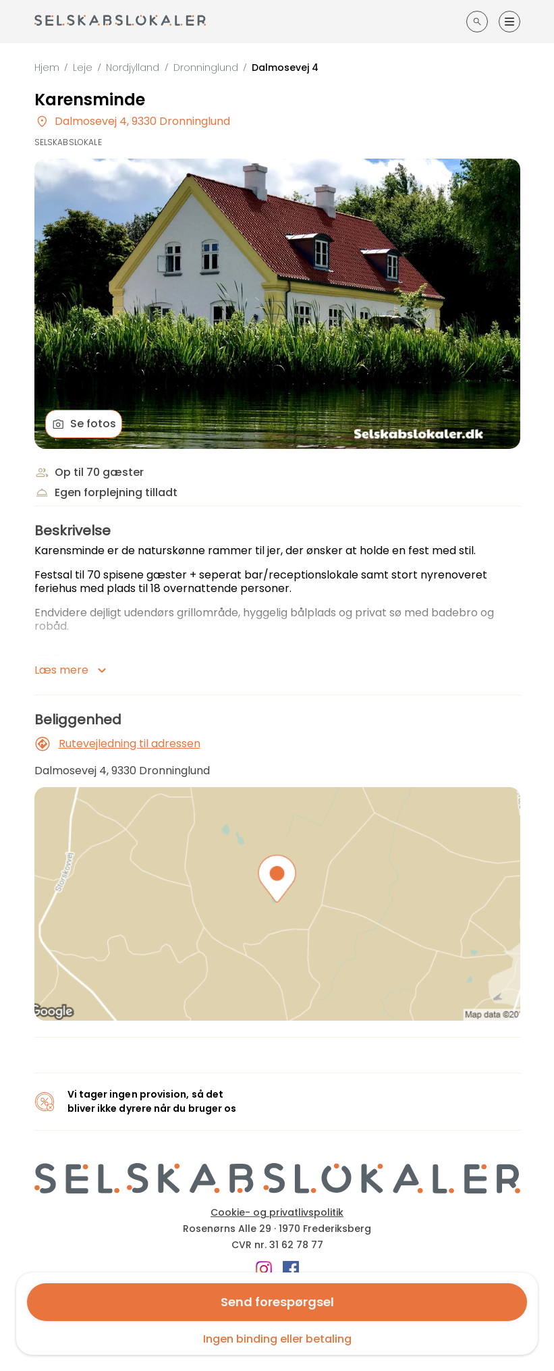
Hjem (46, 67)
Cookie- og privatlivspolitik (277, 1212)
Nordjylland (132, 67)
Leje (82, 67)
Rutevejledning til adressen (117, 744)
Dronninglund (205, 67)
